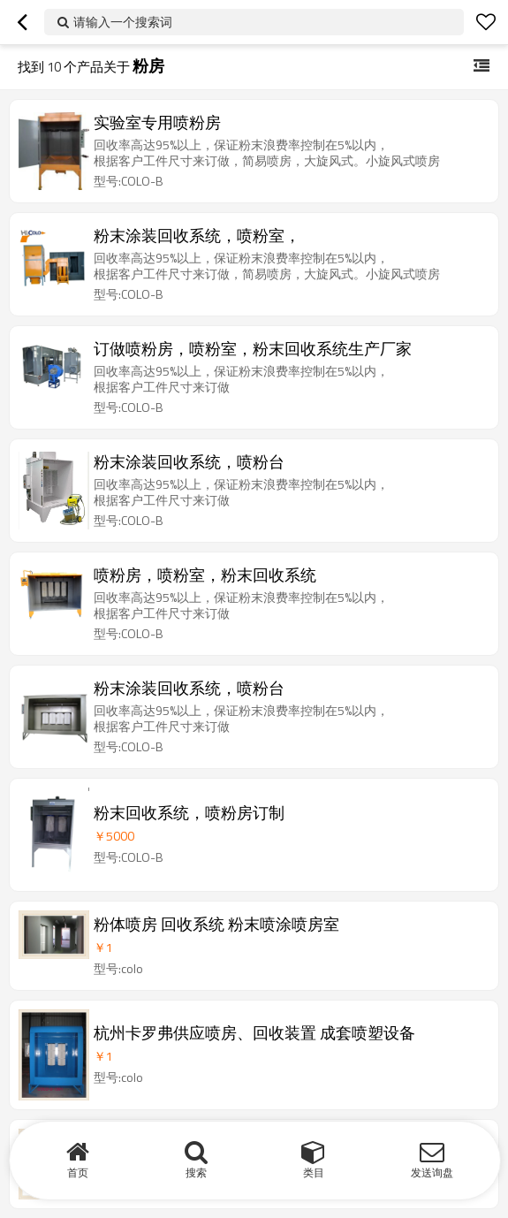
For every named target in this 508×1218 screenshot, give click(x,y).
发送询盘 (432, 1172)
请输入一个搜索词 (122, 21)
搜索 (196, 1172)
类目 (313, 1172)
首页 (77, 1172)
